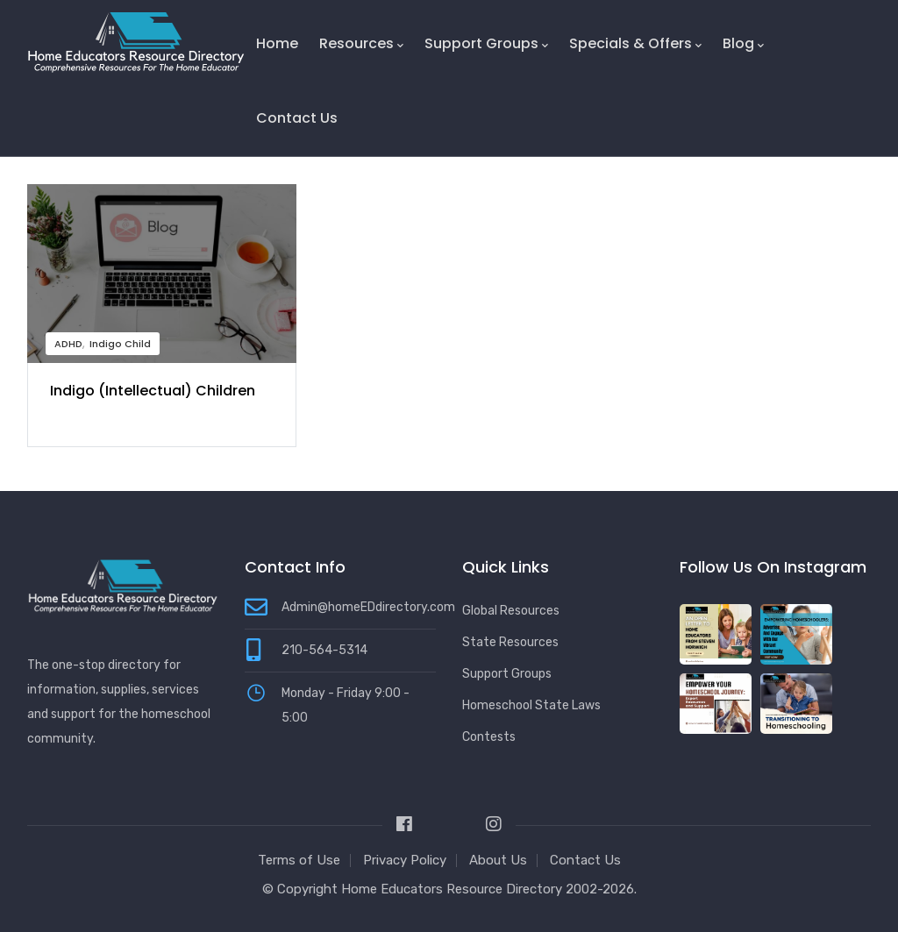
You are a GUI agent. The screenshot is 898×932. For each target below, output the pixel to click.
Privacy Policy (404, 860)
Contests (489, 736)
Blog (743, 43)
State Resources (510, 642)
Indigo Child (120, 344)
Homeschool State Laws (531, 705)
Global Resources (510, 610)
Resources (361, 43)
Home (277, 43)
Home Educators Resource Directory (453, 889)
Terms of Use (299, 860)
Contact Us (297, 118)
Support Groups (486, 43)
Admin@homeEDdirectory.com (368, 607)
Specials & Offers (635, 43)
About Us (498, 860)
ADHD (68, 344)
